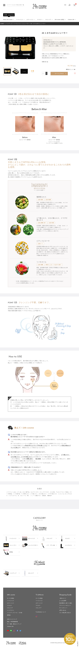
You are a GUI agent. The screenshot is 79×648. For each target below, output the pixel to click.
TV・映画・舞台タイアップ (14, 624)
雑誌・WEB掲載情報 (12, 621)
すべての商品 (10, 598)
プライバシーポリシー (65, 605)
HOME (2, 23)
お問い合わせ (62, 610)
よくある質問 (62, 600)
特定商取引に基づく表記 (65, 603)
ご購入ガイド (62, 598)
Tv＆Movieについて (41, 612)
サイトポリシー (63, 607)
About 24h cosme (7, 19)
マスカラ (39, 19)
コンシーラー (25, 23)
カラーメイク (30, 19)
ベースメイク (19, 19)
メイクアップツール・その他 (14, 612)
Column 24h (71, 19)
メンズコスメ (10, 610)
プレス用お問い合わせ (65, 612)
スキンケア (48, 19)
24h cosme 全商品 (59, 19)
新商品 (9, 615)
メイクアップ (8, 23)
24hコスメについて (12, 619)
